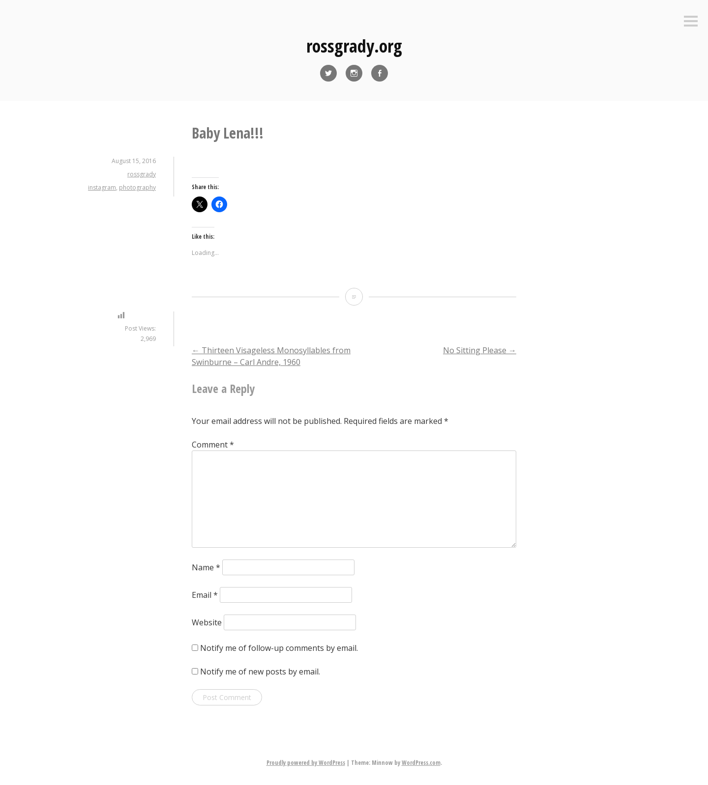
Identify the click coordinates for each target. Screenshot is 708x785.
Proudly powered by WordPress (305, 762)
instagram (102, 187)
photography (137, 187)
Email (205, 594)
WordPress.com (421, 762)
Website (207, 622)
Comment (213, 444)
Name (206, 567)
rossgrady (141, 174)
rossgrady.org (354, 46)
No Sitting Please (479, 350)
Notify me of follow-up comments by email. (279, 648)
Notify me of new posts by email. (260, 671)
